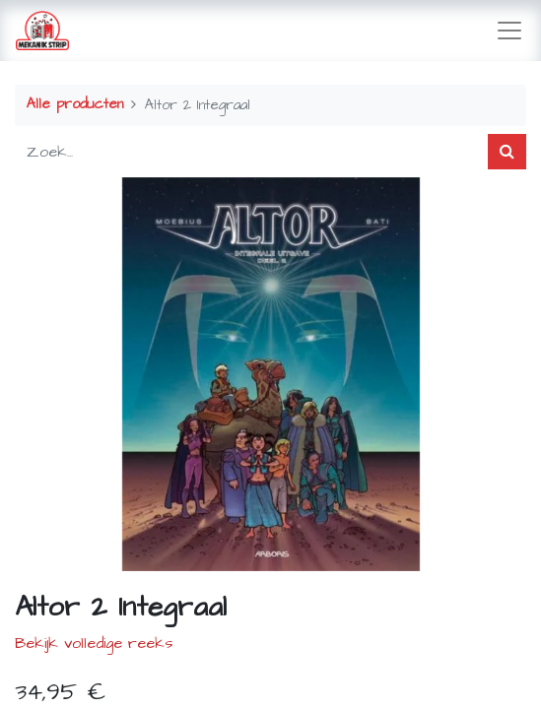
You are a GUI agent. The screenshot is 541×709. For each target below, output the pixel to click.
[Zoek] (507, 151)
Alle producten (75, 104)
